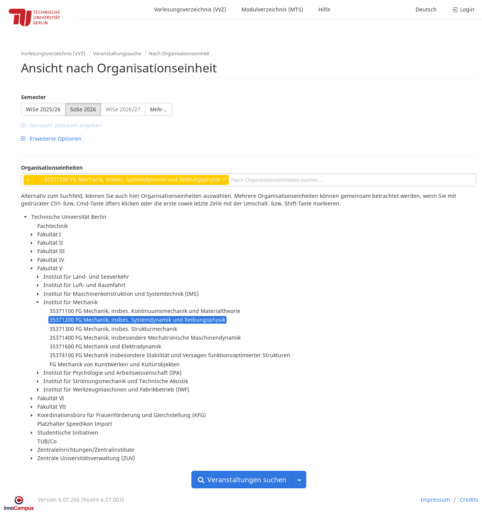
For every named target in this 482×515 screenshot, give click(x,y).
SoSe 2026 (83, 109)
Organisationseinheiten (52, 167)
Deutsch (426, 9)
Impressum (435, 499)
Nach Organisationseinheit (179, 53)
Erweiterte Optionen (51, 138)
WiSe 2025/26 (43, 109)
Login (463, 9)
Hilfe (324, 9)
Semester (33, 97)
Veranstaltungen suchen (242, 479)
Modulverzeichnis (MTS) (272, 9)
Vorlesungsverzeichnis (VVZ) (190, 9)
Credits (469, 499)
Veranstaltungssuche (117, 53)
